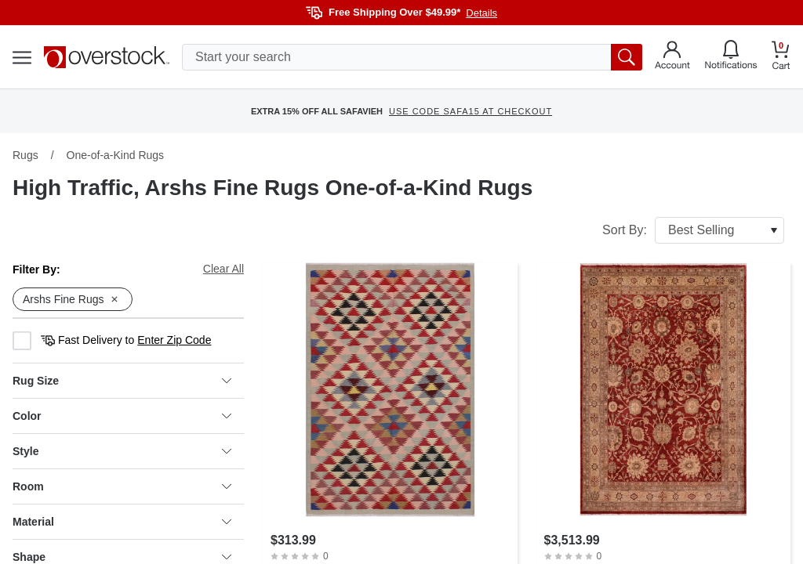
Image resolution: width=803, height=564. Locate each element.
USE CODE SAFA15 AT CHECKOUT (470, 111)
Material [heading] (122, 521)
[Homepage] (106, 57)
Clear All (223, 268)
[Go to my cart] (781, 57)
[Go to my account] (672, 57)
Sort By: (693, 230)
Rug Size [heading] (122, 380)
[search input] (412, 57)
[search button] (626, 57)
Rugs (25, 155)
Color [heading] (122, 416)
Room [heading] (122, 486)
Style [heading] (122, 451)
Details (481, 13)
